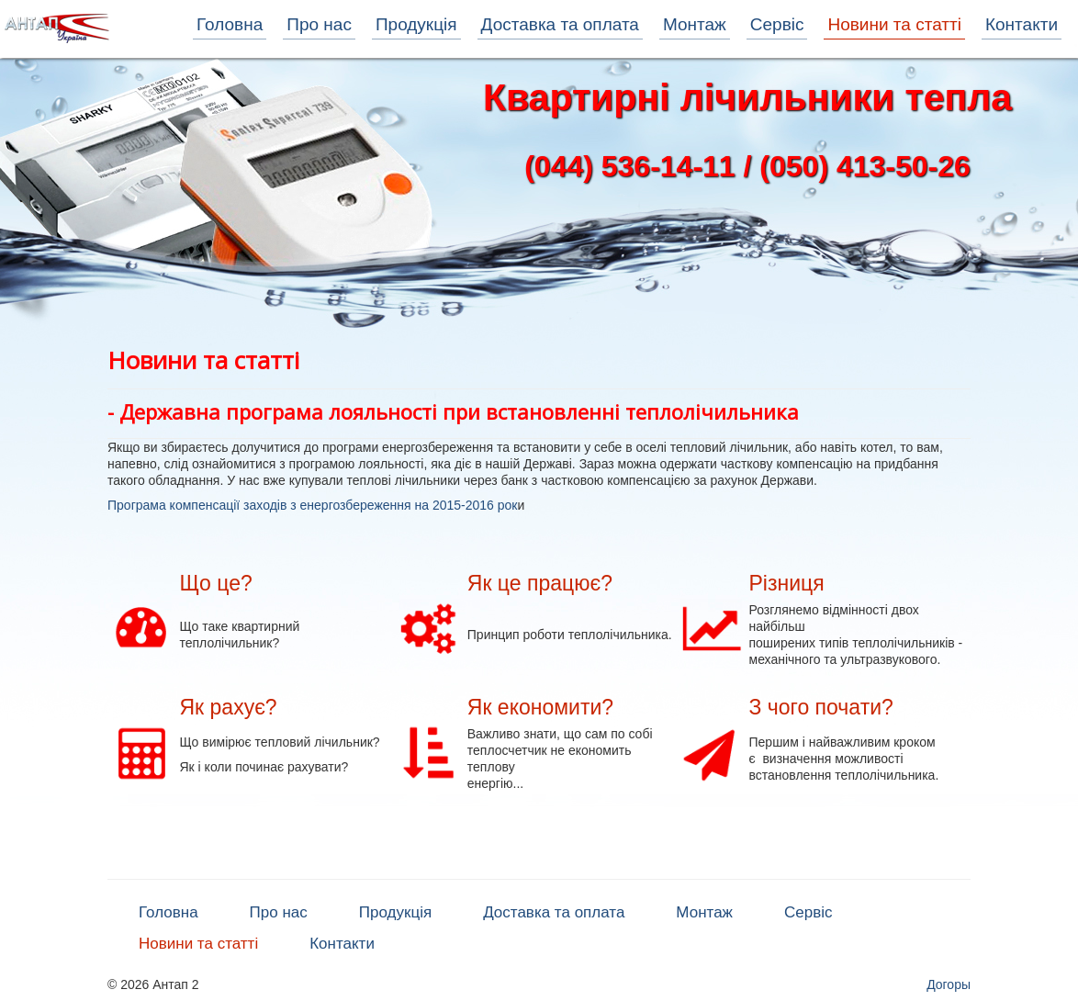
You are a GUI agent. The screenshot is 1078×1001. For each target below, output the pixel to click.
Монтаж (694, 24)
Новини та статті (893, 24)
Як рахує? (227, 707)
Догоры (948, 984)
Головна (230, 24)
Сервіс (777, 24)
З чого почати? (821, 707)
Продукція (416, 24)
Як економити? (540, 707)
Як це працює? (539, 583)
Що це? (215, 583)
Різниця (787, 583)
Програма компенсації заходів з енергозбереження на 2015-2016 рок (312, 505)
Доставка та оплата (560, 24)
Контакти (1021, 24)
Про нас (319, 24)
